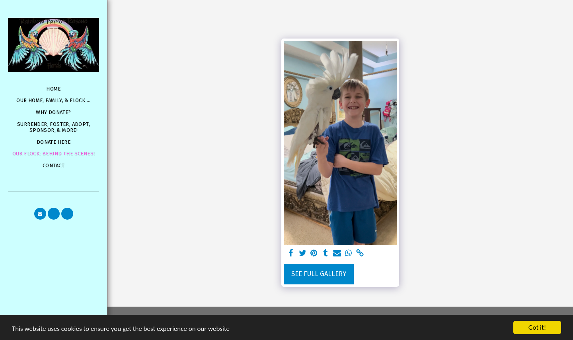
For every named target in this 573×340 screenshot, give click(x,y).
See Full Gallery (318, 274)
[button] (40, 214)
